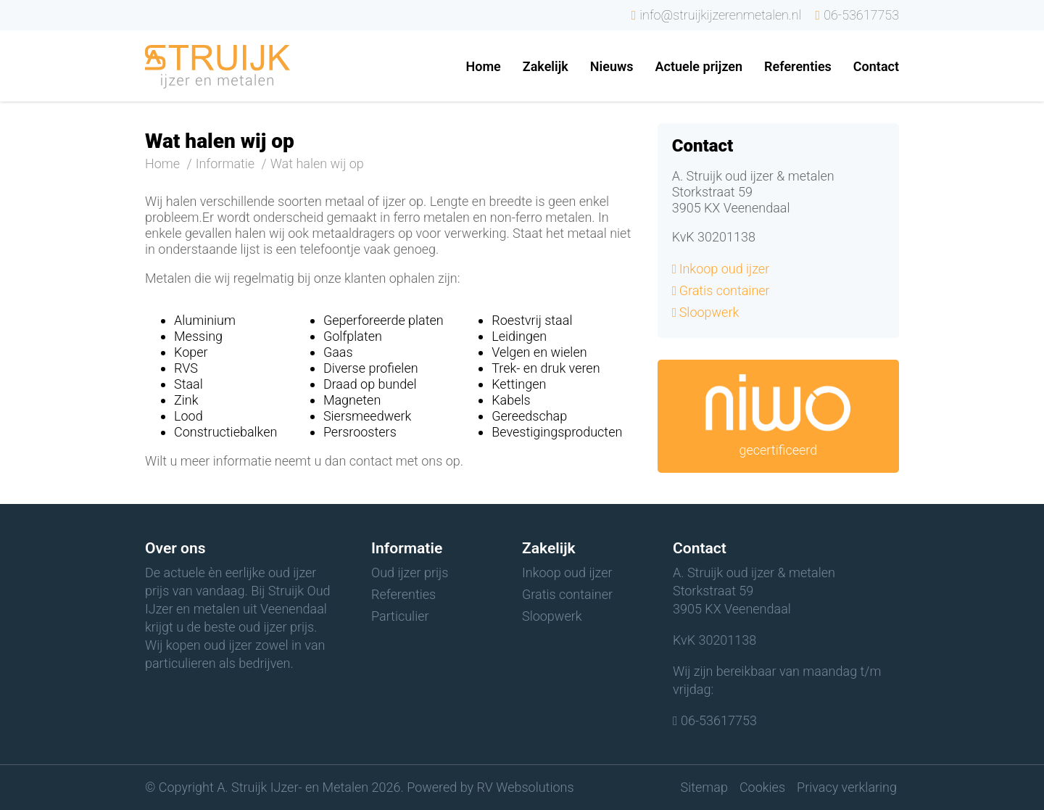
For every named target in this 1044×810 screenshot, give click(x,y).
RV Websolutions (525, 787)
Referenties (403, 594)
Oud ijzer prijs (409, 572)
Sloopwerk (709, 312)
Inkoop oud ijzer (724, 268)
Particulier (400, 616)
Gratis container (724, 290)
